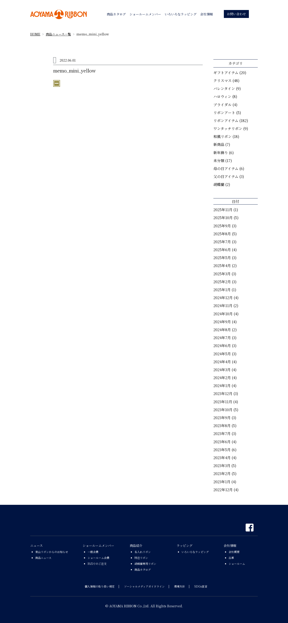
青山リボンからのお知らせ (51, 552)
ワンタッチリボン (227, 128)
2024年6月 (222, 345)
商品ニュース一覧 (58, 34)
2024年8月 (222, 329)
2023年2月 (222, 473)
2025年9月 (222, 225)
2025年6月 (222, 249)
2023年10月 (222, 409)
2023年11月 (222, 401)
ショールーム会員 (98, 558)
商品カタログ (142, 569)
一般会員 (93, 552)
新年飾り (220, 152)
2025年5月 (222, 257)
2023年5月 (222, 449)
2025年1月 (222, 289)
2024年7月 (222, 337)
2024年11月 (222, 305)
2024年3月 (222, 369)
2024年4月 (222, 361)
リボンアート (224, 112)
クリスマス (222, 80)
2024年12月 (223, 297)
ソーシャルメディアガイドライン (144, 586)
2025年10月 (223, 217)
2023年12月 (222, 393)
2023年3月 (221, 465)
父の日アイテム (225, 176)
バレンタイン (224, 88)
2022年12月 (223, 489)
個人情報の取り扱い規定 (100, 586)
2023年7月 (222, 433)
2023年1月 (221, 481)
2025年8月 (222, 233)
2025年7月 (222, 241)
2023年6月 (222, 441)
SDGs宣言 (200, 586)
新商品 (218, 144)
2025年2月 (222, 281)
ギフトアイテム (225, 72)
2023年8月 (222, 425)
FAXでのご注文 (97, 563)
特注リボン (141, 558)
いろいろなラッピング (195, 552)
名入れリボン (142, 552)
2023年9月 (222, 417)
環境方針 (179, 586)
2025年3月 (222, 273)
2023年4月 (222, 457)
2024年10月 (223, 313)
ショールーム (237, 563)
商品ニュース (43, 558)
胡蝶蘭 (218, 184)
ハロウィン (222, 96)
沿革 (231, 558)
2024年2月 (222, 377)
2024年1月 (222, 385)
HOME (35, 34)
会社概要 (234, 552)
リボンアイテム (225, 120)
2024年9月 (222, 321)
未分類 (218, 160)
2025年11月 (222, 209)
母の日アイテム (225, 168)
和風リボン (222, 136)
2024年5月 (222, 353)
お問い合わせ (236, 14)
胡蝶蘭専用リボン (145, 563)
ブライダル (222, 104)
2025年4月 (222, 265)
